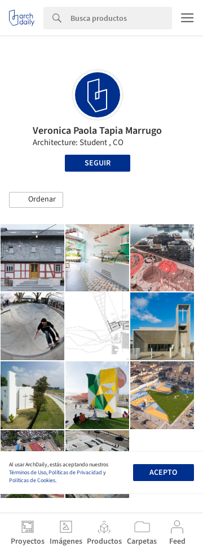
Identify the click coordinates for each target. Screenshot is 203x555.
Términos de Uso (27, 473)
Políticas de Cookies (32, 480)
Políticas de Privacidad (75, 473)
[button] (36, 200)
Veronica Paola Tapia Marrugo (97, 131)
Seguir (98, 163)
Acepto (163, 472)
